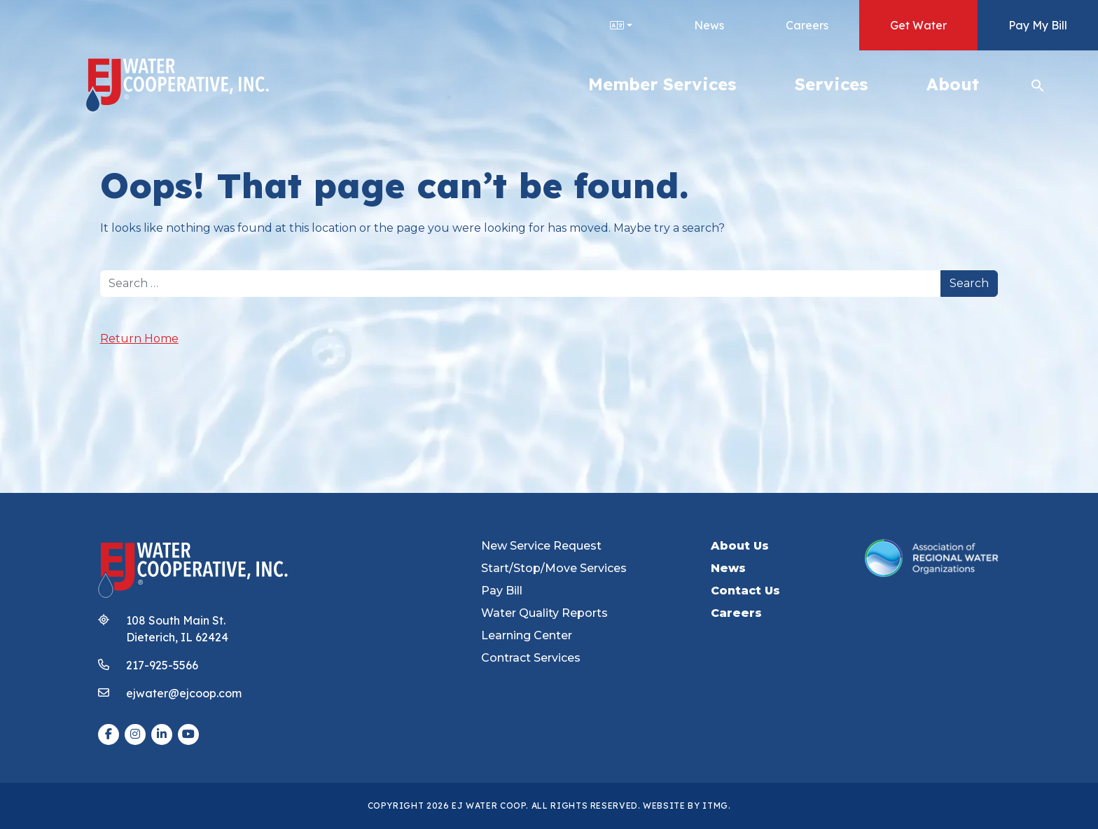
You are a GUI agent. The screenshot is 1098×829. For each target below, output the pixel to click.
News (709, 25)
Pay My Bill (1037, 25)
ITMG (715, 805)
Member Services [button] (662, 84)
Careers (807, 25)
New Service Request (541, 545)
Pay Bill (501, 590)
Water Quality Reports (544, 613)
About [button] (952, 84)
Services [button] (831, 84)
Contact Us (745, 590)
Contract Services (531, 657)
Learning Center (526, 635)
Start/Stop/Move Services (554, 568)
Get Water (918, 25)
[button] (1038, 84)
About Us (740, 545)
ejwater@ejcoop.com (184, 693)
